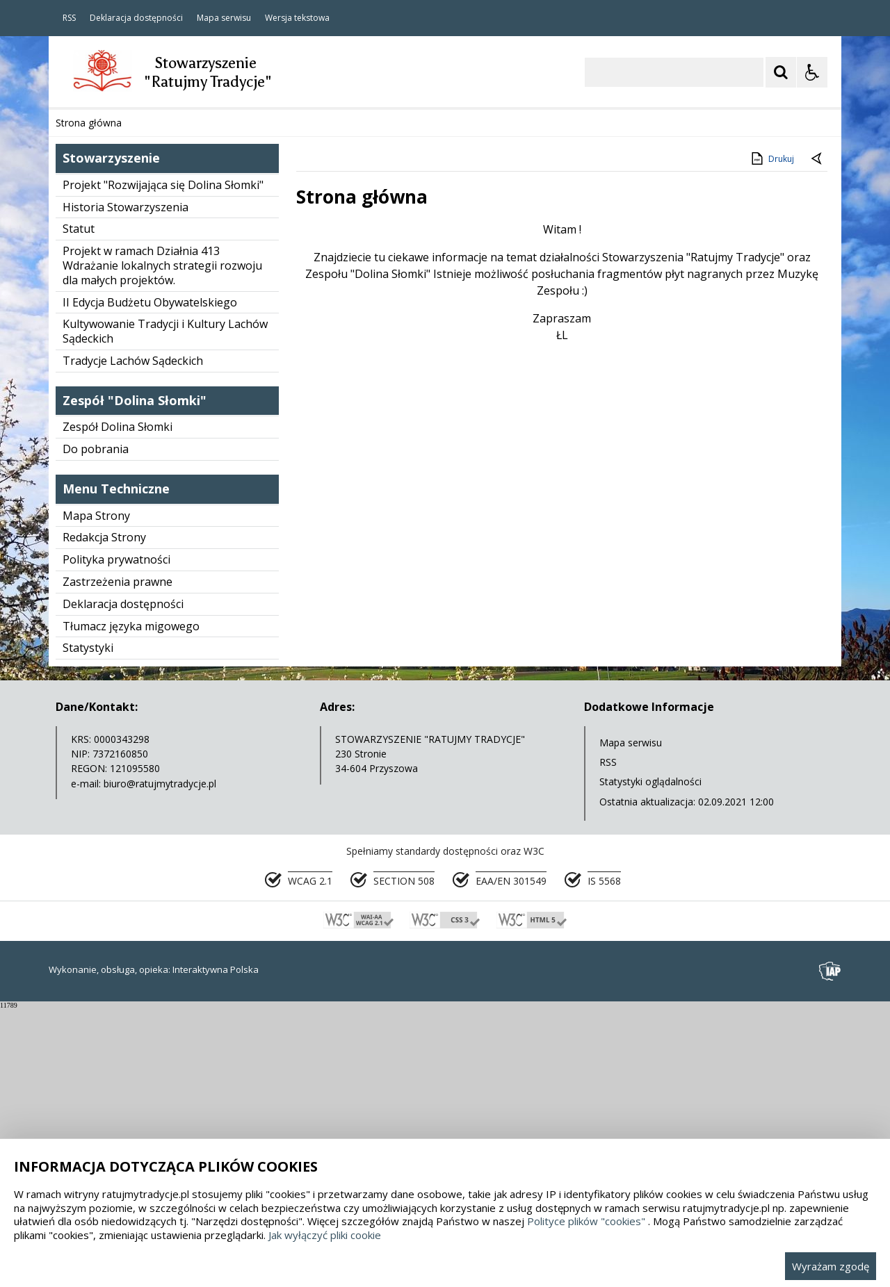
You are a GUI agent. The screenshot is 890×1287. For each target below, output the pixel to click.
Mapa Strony (96, 793)
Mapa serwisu (224, 18)
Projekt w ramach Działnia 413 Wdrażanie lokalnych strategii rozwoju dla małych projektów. (162, 543)
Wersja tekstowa (297, 18)
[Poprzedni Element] (115, 358)
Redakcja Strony (104, 815)
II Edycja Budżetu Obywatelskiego (150, 580)
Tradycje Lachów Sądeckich (133, 638)
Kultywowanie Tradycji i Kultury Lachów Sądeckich (165, 609)
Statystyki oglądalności (650, 1059)
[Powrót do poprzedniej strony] (817, 437)
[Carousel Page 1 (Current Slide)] (184, 359)
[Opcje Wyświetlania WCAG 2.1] (812, 72)
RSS (69, 18)
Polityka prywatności (116, 837)
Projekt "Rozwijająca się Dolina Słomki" (163, 462)
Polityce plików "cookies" (586, 1221)
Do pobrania (96, 727)
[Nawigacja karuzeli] (132, 358)
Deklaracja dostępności (136, 18)
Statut (79, 506)
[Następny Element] (149, 358)
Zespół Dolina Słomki (117, 704)
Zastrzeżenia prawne (117, 859)
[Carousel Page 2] (197, 359)
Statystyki (88, 925)
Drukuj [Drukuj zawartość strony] (771, 436)
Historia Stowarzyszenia (125, 485)
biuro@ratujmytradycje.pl (160, 1061)
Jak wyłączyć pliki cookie (324, 1235)
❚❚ (77, 358)
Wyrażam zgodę (830, 1266)
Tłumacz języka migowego (131, 904)
